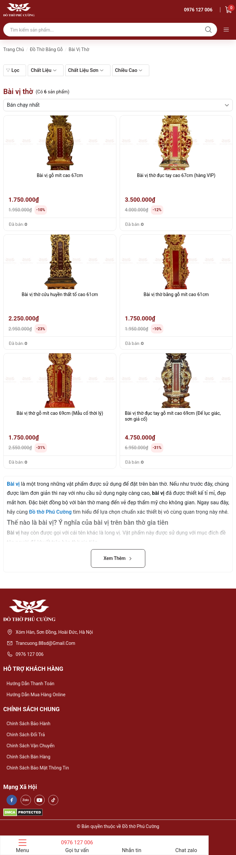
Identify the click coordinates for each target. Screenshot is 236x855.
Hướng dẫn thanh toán (30, 683)
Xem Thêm (118, 558)
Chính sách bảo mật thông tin (38, 767)
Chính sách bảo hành (28, 723)
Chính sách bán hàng (28, 756)
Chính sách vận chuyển (30, 745)
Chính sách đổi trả (26, 734)
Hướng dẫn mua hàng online (36, 694)
